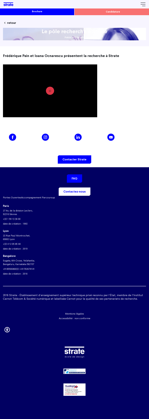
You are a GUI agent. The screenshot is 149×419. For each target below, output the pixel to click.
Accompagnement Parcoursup (38, 197)
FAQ (74, 178)
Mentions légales (74, 313)
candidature (113, 11)
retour (11, 23)
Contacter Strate (74, 159)
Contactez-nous (74, 191)
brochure (37, 11)
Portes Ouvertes (12, 197)
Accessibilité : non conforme (74, 318)
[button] (7, 329)
